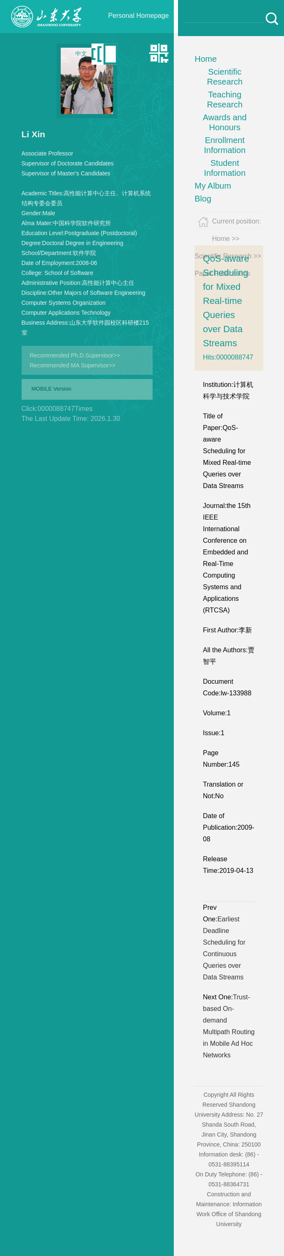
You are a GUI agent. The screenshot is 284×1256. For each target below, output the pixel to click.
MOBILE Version (52, 389)
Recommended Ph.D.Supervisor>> (75, 355)
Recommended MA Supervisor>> (73, 365)
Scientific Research (225, 76)
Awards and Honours (225, 122)
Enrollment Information (224, 145)
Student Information (224, 167)
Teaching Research (225, 99)
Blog (203, 198)
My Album (213, 185)
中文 (81, 54)
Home (206, 58)
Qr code (137, 54)
